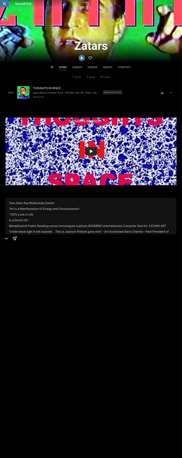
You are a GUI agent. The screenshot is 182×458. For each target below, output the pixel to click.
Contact (124, 67)
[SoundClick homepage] (23, 3)
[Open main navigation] (4, 3)
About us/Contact (31, 436)
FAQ (14, 436)
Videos (92, 67)
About (108, 67)
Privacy (84, 436)
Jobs (49, 436)
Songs (77, 67)
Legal (96, 436)
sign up (19, 378)
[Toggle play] (10, 92)
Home (63, 67)
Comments (14, 364)
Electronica (37, 97)
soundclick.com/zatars (25, 316)
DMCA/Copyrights (66, 436)
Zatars (11, 296)
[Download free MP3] (163, 92)
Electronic (18, 308)
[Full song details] (172, 92)
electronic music (113, 92)
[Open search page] (178, 3)
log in (32, 378)
